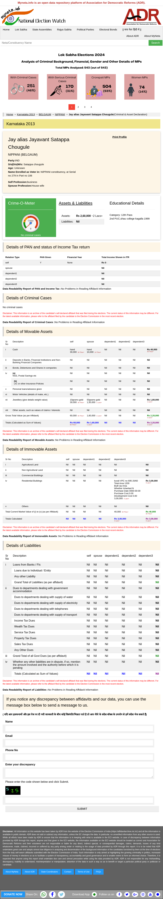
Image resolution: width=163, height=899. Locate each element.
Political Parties (85, 29)
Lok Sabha (21, 29)
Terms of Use (84, 872)
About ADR (132, 35)
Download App (81, 894)
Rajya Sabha (64, 29)
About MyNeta (152, 35)
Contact (67, 872)
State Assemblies (42, 29)
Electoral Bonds (108, 29)
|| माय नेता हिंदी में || (131, 29)
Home (6, 29)
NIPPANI (60, 114)
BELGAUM (45, 114)
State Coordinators (49, 872)
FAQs (98, 872)
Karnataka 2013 (26, 114)
